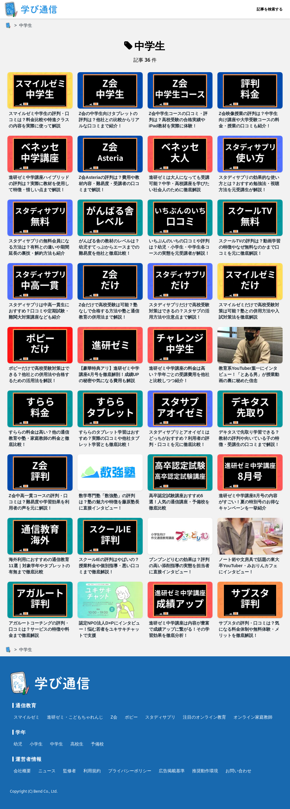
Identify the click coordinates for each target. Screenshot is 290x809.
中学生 (56, 744)
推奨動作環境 (205, 771)
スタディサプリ (160, 717)
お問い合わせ (238, 771)
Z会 (114, 717)
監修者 (69, 771)
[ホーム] (8, 25)
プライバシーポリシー (129, 771)
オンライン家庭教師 (252, 717)
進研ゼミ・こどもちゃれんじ (75, 717)
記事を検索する (270, 9)
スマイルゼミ (27, 717)
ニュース (47, 771)
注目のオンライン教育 (204, 717)
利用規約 (92, 771)
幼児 (18, 744)
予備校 (97, 744)
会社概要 (22, 771)
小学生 (36, 744)
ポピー (131, 717)
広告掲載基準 (172, 771)
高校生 (76, 744)
